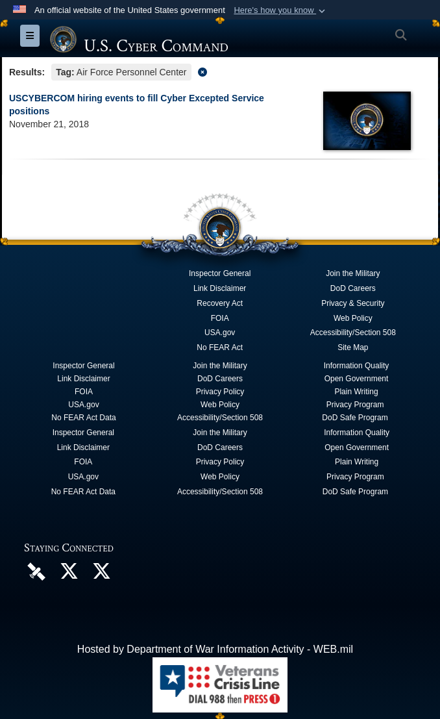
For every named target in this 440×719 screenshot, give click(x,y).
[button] (281, 10)
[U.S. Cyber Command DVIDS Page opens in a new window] (36, 570)
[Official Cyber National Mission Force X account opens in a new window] (101, 574)
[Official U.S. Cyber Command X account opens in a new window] (69, 574)
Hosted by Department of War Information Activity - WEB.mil (215, 649)
